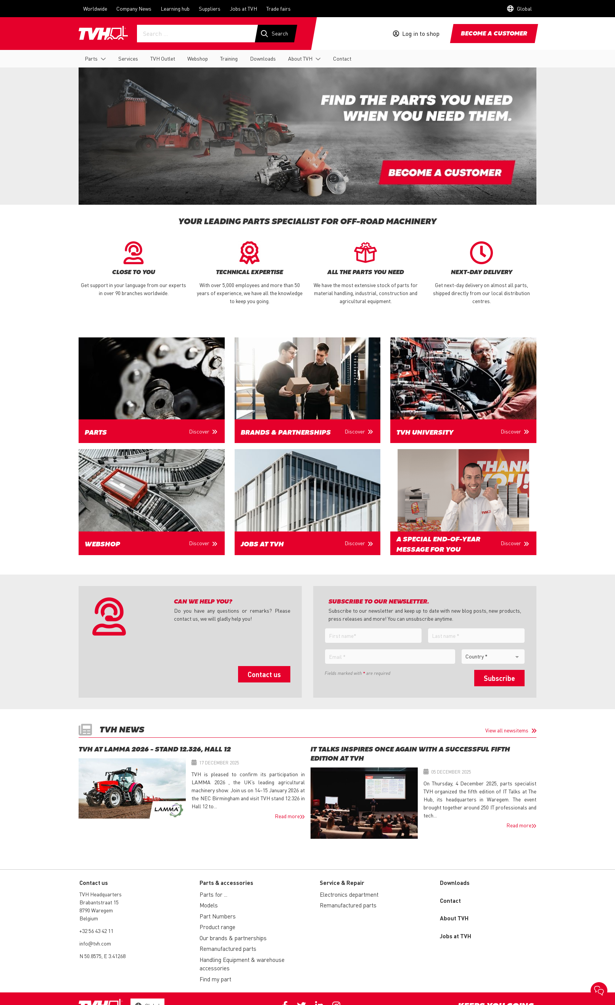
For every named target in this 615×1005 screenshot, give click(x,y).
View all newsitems (506, 730)
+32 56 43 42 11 (96, 930)
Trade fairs (278, 8)
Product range (217, 927)
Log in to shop (421, 34)
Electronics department (349, 894)
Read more (287, 815)
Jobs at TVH (243, 8)
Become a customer (494, 34)
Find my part (215, 979)
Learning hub (175, 8)
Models (209, 905)
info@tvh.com (95, 943)
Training (229, 58)
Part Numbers (218, 916)
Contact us (264, 674)
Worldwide (95, 8)
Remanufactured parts (228, 948)
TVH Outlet (162, 58)
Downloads (263, 58)
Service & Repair (342, 882)
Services (128, 58)
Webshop (197, 58)
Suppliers (210, 8)
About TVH (300, 58)
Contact (342, 58)
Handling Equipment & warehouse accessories (242, 964)
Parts (91, 58)
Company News (133, 8)
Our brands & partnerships (233, 938)
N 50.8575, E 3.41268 (102, 955)
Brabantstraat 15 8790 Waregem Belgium (99, 910)
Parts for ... (213, 894)
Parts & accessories (226, 882)
